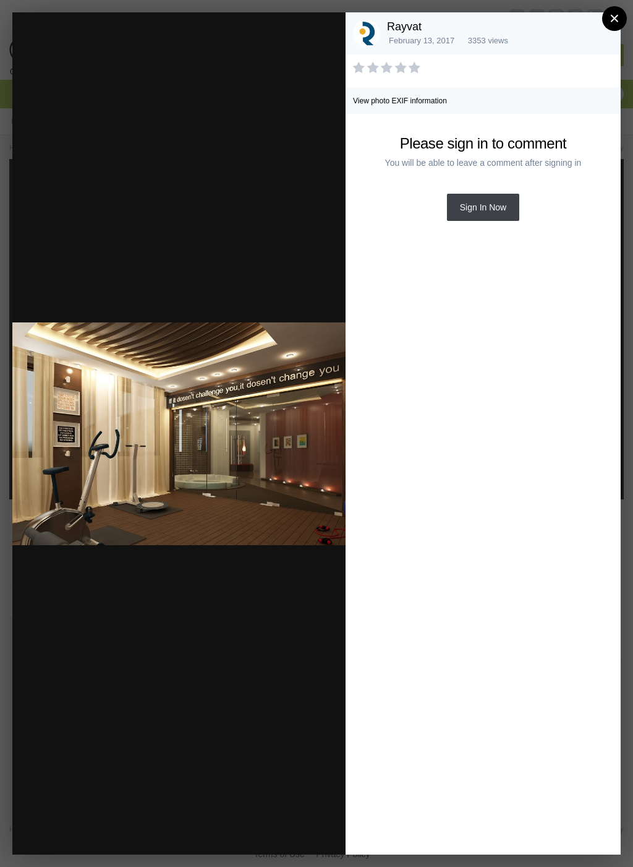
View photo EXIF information (400, 101)
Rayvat (404, 26)
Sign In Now (483, 207)
